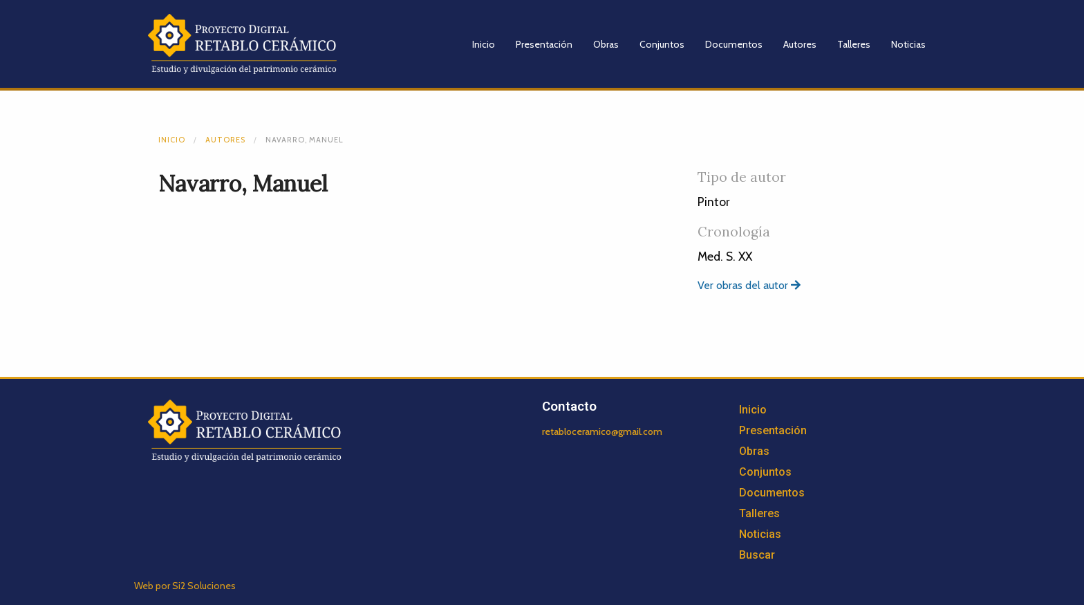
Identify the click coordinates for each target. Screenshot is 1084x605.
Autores (799, 44)
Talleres (853, 44)
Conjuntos (661, 44)
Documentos (734, 44)
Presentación (544, 44)
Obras (606, 44)
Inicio (483, 44)
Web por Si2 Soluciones (185, 585)
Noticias (908, 44)
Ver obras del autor (749, 285)
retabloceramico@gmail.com (602, 431)
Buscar (757, 554)
